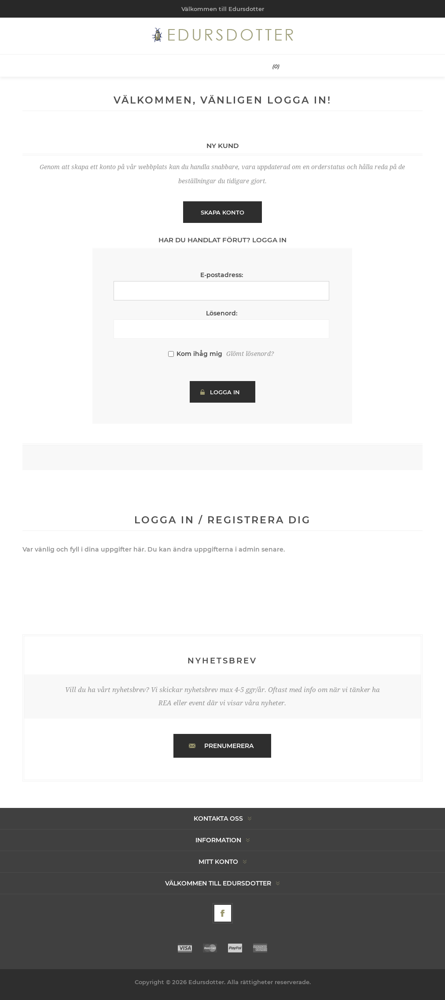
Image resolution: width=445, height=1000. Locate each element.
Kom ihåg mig (199, 354)
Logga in (225, 392)
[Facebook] (222, 913)
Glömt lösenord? (250, 353)
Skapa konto (222, 212)
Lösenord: (221, 313)
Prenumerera (229, 746)
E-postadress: (221, 275)
